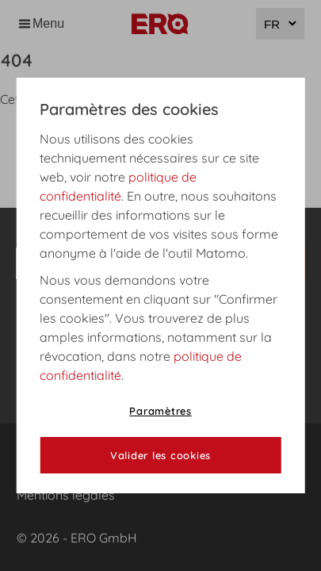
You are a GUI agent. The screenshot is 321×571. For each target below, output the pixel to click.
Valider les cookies (160, 455)
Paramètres (160, 410)
